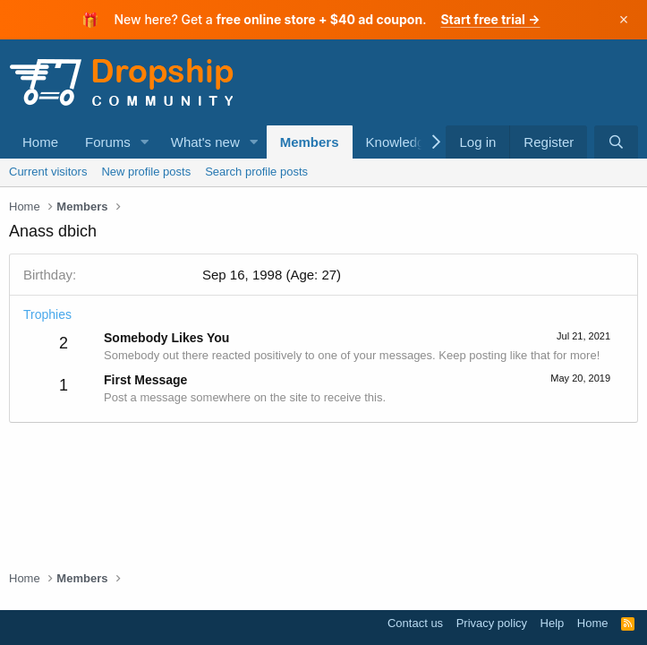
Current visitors (48, 171)
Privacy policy (491, 623)
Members (309, 142)
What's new (205, 142)
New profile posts (146, 171)
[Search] (616, 142)
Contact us (415, 623)
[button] (144, 142)
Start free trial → (490, 19)
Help (553, 623)
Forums (108, 142)
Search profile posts (256, 171)
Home (40, 142)
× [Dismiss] (624, 20)
